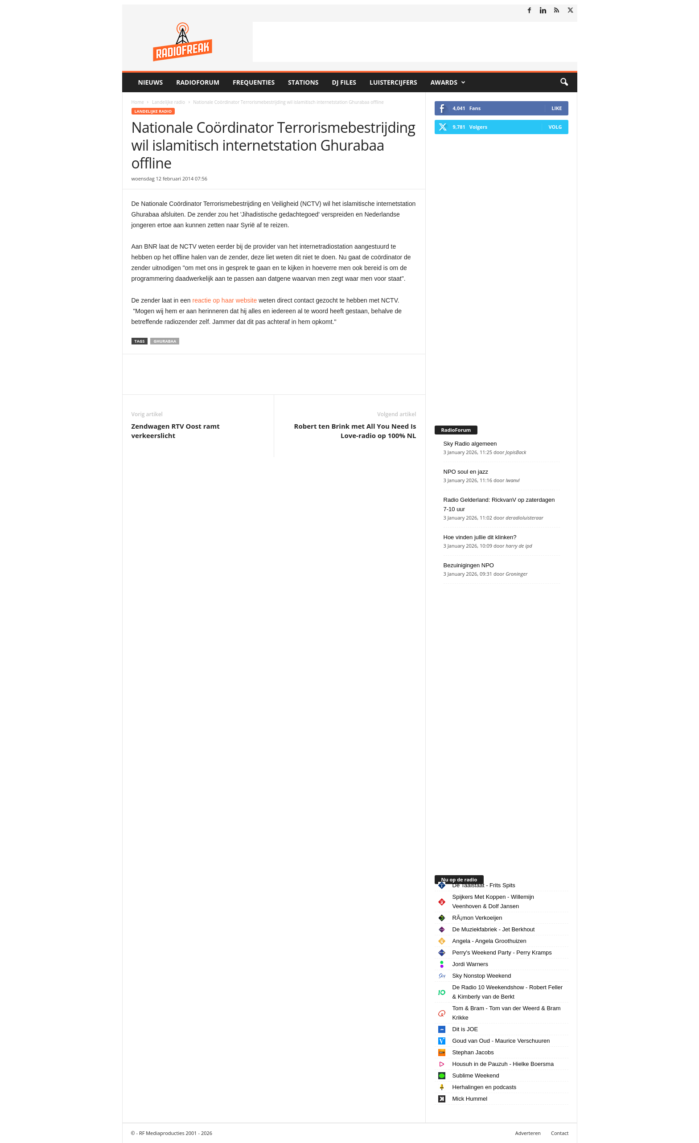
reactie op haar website (224, 300)
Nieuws (150, 82)
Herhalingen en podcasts (484, 1087)
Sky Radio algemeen (470, 443)
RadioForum (197, 82)
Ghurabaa (164, 341)
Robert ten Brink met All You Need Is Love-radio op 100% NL (355, 431)
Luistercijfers (393, 82)
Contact (560, 1133)
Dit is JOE (465, 1029)
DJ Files (344, 82)
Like (556, 108)
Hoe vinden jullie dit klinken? (480, 537)
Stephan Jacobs (473, 1052)
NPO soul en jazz (466, 471)
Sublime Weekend (475, 1075)
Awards (448, 82)
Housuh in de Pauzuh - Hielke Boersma (503, 1064)
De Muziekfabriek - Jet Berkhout (493, 929)
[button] (564, 82)
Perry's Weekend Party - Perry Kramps (502, 952)
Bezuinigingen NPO (469, 565)
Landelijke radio (168, 102)
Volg (555, 126)
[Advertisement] (415, 42)
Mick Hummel (470, 1098)
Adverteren (528, 1133)
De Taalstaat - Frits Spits (483, 885)
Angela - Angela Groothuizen (489, 941)
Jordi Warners (470, 964)
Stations (303, 82)
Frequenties (254, 82)
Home (138, 102)
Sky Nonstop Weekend (481, 975)
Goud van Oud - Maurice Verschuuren (501, 1040)
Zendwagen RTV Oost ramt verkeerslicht (176, 431)
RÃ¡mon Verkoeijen (477, 917)
